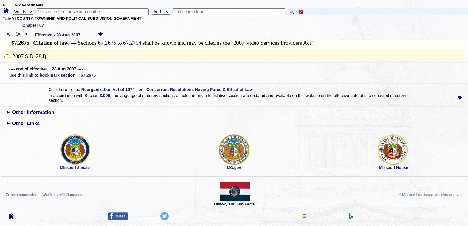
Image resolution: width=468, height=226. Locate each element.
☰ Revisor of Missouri (25, 5)
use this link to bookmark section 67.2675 (52, 75)
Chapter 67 (33, 25)
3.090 (105, 95)
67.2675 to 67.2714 (119, 43)
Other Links (26, 123)
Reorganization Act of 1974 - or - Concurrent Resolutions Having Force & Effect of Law (167, 89)
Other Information (33, 112)
